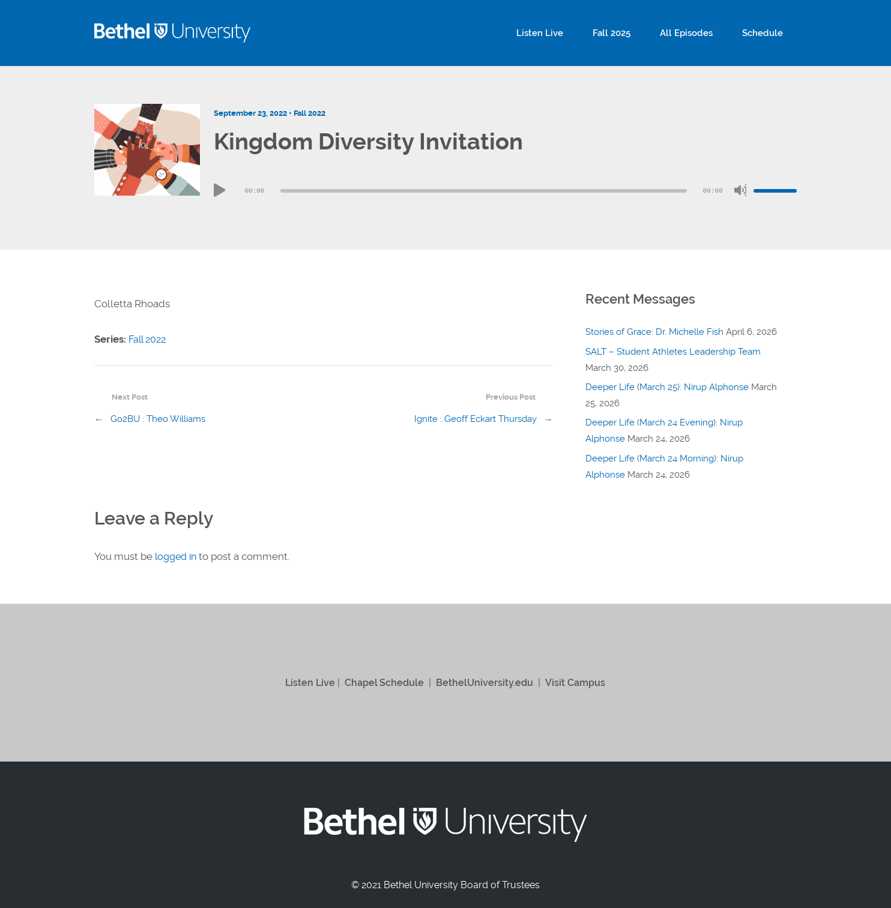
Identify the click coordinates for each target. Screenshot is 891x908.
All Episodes (700, 33)
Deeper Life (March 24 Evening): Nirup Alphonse (664, 429)
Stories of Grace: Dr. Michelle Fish (654, 331)
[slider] (483, 191)
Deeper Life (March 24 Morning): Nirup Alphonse (664, 464)
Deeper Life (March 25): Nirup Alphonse (667, 386)
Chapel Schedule (383, 682)
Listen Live (571, 33)
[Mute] (740, 191)
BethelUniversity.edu (485, 682)
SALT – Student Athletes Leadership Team (673, 351)
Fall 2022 (309, 113)
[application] (505, 191)
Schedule (767, 33)
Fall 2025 (634, 33)
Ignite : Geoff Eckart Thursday (475, 419)
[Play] (220, 191)
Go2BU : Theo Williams (157, 419)
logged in (178, 556)
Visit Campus (578, 682)
